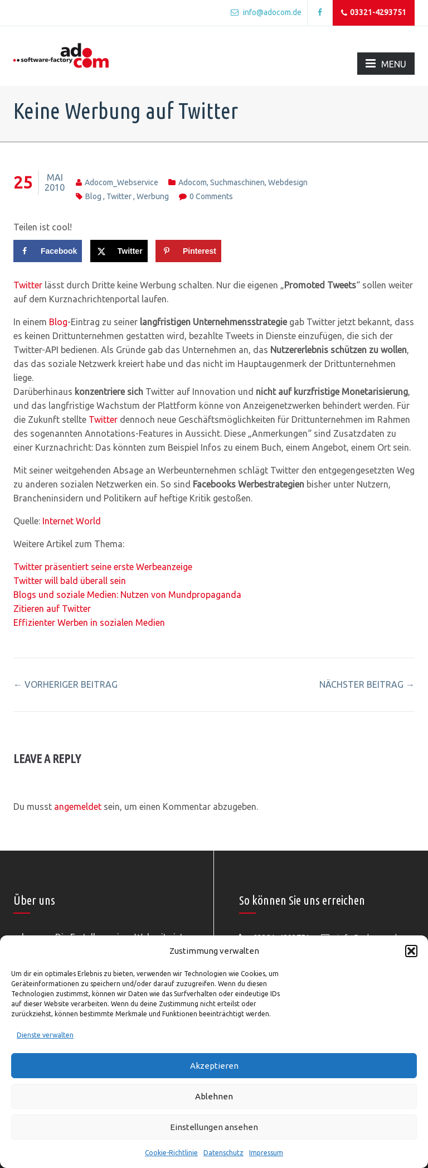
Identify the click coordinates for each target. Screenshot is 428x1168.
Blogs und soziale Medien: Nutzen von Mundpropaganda (127, 595)
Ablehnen (214, 1096)
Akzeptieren (214, 1065)
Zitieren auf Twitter (52, 609)
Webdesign (288, 182)
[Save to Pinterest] (188, 251)
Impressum (266, 1152)
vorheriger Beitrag (65, 684)
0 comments (211, 196)
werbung (153, 196)
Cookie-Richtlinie (171, 1152)
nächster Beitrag (367, 684)
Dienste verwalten (45, 1035)
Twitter (27, 285)
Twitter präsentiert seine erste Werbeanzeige (102, 567)
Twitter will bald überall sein (69, 581)
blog (93, 196)
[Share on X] (119, 251)
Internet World (71, 521)
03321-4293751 (373, 13)
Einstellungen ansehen (214, 1127)
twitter (119, 196)
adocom (192, 182)
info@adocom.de (266, 12)
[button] (411, 951)
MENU (386, 63)
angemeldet (77, 807)
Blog (58, 322)
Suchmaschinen (237, 182)
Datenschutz (223, 1152)
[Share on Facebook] (47, 251)
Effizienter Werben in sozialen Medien (89, 622)
